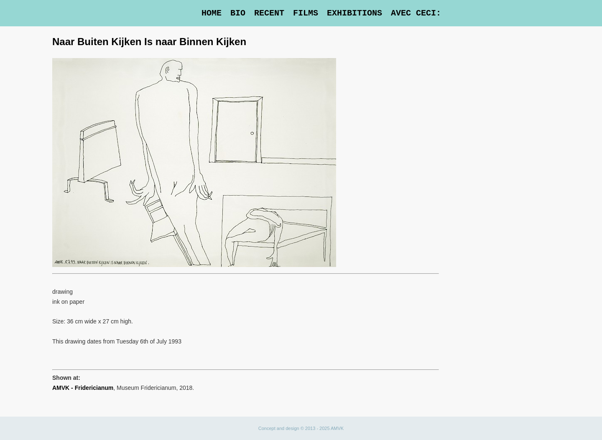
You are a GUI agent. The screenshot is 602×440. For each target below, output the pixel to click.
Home (212, 13)
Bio (237, 13)
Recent (269, 13)
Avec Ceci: (416, 13)
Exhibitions (354, 13)
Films (305, 13)
